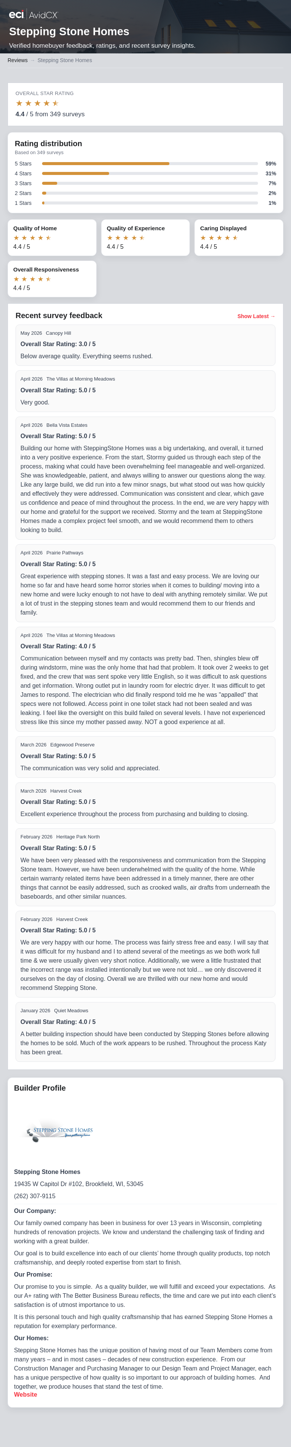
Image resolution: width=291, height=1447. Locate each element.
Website (25, 1394)
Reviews (18, 60)
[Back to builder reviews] (33, 14)
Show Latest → (256, 316)
